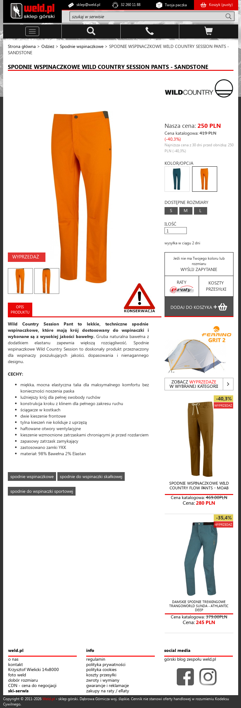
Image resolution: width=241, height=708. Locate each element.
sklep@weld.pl (88, 4)
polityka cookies (101, 669)
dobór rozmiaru (23, 680)
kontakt (15, 664)
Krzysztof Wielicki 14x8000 (33, 669)
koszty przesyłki (101, 675)
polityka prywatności (105, 664)
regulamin (95, 659)
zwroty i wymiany (102, 680)
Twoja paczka (176, 5)
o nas (13, 659)
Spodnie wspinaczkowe (81, 46)
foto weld (17, 675)
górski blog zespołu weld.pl (190, 659)
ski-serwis (18, 691)
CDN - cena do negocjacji (32, 685)
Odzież (47, 46)
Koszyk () (221, 4)
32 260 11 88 (130, 4)
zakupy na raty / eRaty (107, 691)
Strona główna (22, 46)
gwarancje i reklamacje (107, 685)
